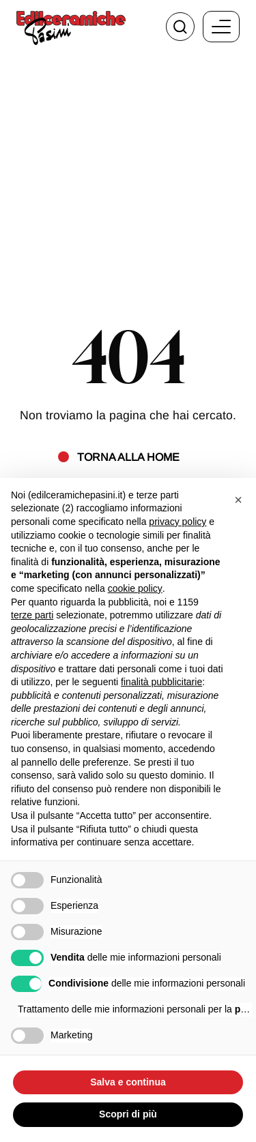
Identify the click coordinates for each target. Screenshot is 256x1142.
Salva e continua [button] (127, 1082)
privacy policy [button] (177, 521)
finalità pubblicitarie (161, 681)
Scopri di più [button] (128, 1114)
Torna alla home (128, 457)
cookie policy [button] (135, 588)
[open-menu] (221, 26)
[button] (238, 500)
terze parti (32, 615)
